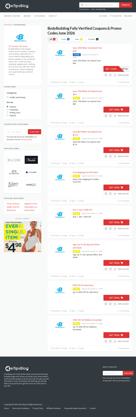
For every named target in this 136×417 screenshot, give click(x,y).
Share (72, 82)
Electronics (11, 210)
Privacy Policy (38, 408)
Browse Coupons (12, 16)
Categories (39, 16)
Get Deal (116, 109)
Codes (65, 39)
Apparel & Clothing (31, 203)
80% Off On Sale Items (83, 285)
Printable (93, 39)
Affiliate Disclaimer (53, 408)
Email (81, 82)
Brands (27, 16)
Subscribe (34, 132)
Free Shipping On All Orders (85, 172)
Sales (78, 39)
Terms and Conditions (20, 408)
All (52, 39)
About (6, 408)
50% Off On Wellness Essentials (87, 320)
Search (125, 5)
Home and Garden (14, 203)
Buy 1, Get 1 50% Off (82, 209)
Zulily (93, 9)
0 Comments (123, 82)
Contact (53, 16)
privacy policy (26, 139)
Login (128, 16)
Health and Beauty (14, 207)
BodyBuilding (100, 9)
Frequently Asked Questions (75, 408)
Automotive (29, 210)
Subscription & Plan (31, 207)
